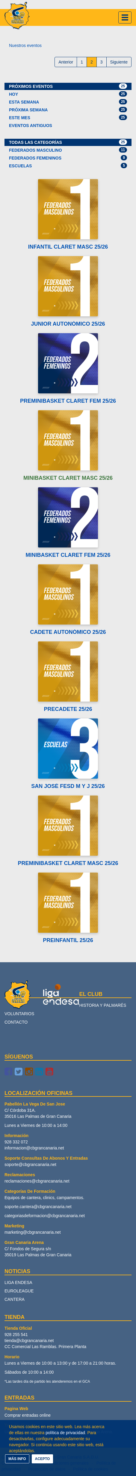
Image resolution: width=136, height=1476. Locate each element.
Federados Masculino (68, 150)
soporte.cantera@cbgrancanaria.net (38, 1206)
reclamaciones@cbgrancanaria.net (36, 1181)
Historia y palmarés (102, 1005)
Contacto (16, 1022)
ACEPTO (42, 1459)
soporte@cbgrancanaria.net (30, 1164)
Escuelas (68, 165)
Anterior (65, 62)
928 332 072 (16, 1142)
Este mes (68, 117)
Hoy (68, 94)
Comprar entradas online (27, 1415)
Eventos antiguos (30, 125)
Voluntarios (19, 1013)
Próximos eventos (68, 86)
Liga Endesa (18, 1282)
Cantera (14, 1299)
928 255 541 (16, 1334)
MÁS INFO (17, 1459)
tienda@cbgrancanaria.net (29, 1340)
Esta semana (68, 101)
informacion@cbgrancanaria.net (34, 1148)
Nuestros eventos (25, 45)
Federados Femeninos (68, 157)
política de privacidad (65, 1432)
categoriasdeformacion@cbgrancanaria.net (44, 1215)
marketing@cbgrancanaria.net (32, 1232)
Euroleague (19, 1290)
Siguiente (119, 62)
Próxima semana (68, 109)
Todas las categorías (68, 142)
